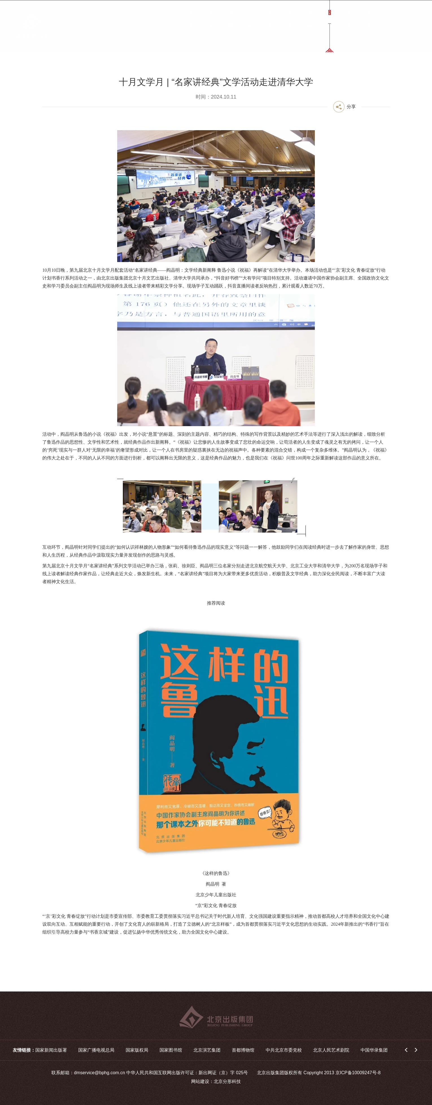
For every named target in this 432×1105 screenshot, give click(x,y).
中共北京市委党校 (284, 1050)
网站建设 (200, 1081)
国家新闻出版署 (51, 1050)
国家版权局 (137, 1050)
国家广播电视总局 (96, 1050)
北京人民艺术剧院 (331, 1050)
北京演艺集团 (207, 1050)
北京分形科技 (227, 1081)
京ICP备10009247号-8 (358, 1072)
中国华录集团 (374, 1050)
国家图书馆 (171, 1050)
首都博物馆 (243, 1050)
